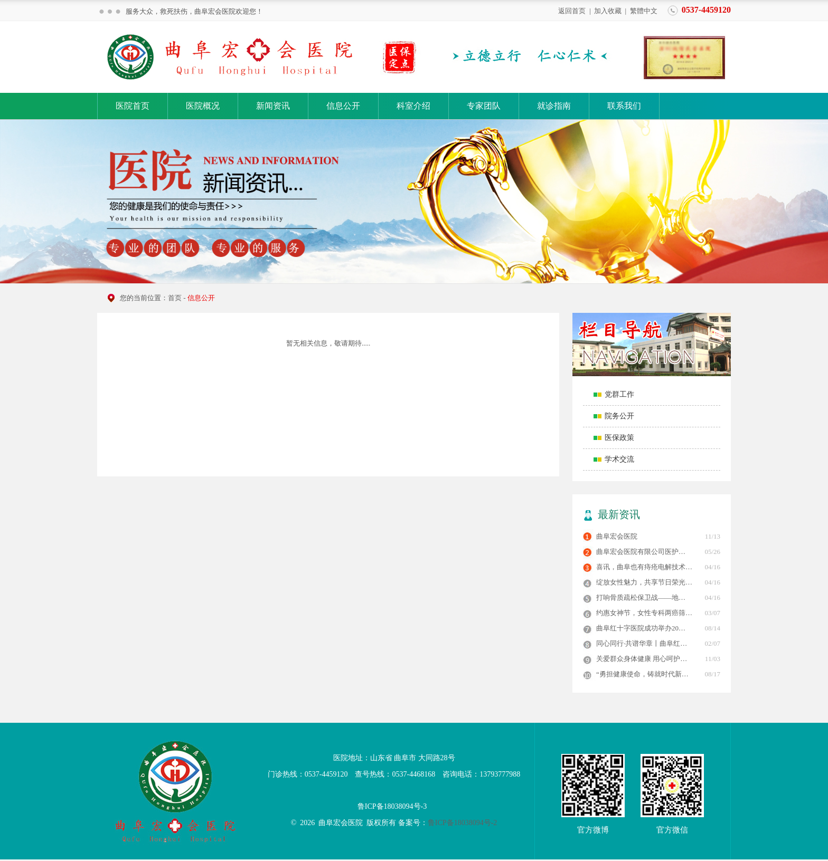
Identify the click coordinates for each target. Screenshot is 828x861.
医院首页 (132, 105)
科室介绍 (413, 105)
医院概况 (203, 105)
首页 (175, 298)
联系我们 (624, 105)
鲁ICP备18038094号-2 (462, 823)
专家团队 (484, 105)
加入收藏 (608, 10)
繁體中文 (643, 10)
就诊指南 (554, 105)
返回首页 (572, 10)
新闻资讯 (273, 105)
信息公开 (343, 105)
